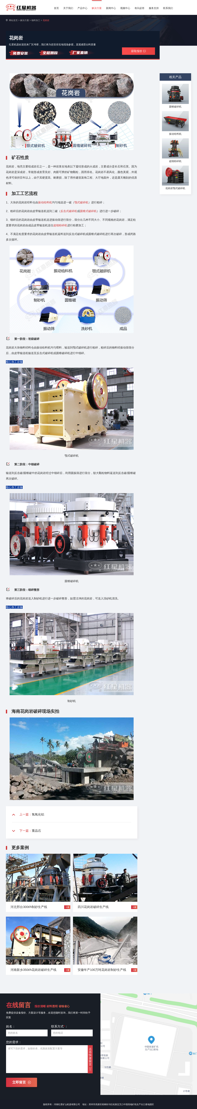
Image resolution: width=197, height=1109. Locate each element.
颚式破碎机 (81, 202)
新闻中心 (111, 8)
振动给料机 (45, 202)
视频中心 (125, 8)
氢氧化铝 (38, 814)
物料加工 (35, 20)
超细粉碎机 (60, 225)
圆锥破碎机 (175, 106)
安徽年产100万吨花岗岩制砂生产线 (102, 969)
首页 (56, 8)
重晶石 (36, 830)
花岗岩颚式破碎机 (175, 188)
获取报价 (138, 51)
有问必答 (139, 8)
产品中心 (82, 8)
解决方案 (97, 8)
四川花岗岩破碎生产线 (93, 907)
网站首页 (13, 20)
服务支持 (154, 8)
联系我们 (168, 8)
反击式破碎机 (68, 211)
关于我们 (68, 8)
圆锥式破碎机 (88, 211)
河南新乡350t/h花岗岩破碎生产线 (33, 969)
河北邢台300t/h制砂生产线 (29, 907)
